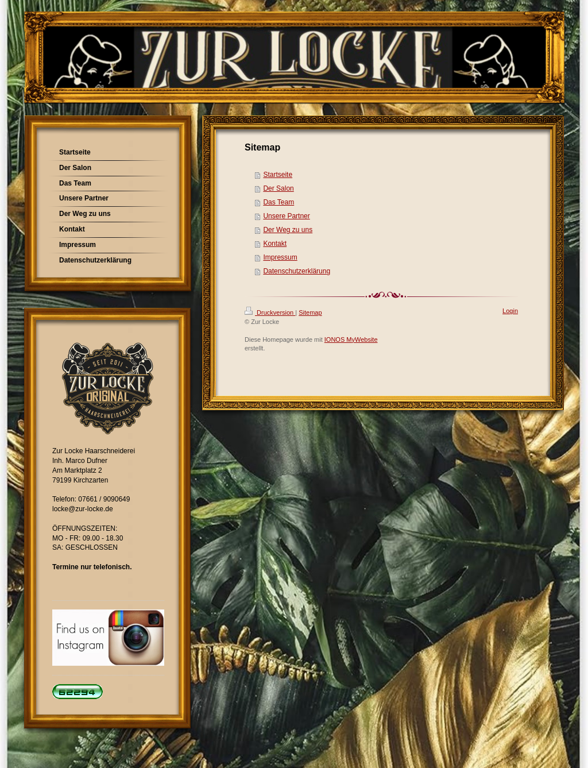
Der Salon (278, 188)
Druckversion (270, 312)
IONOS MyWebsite (351, 339)
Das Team (278, 202)
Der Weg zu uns (287, 230)
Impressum (280, 257)
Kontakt (275, 244)
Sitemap (310, 312)
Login (510, 310)
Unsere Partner (286, 216)
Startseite (277, 175)
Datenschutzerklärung (296, 271)
